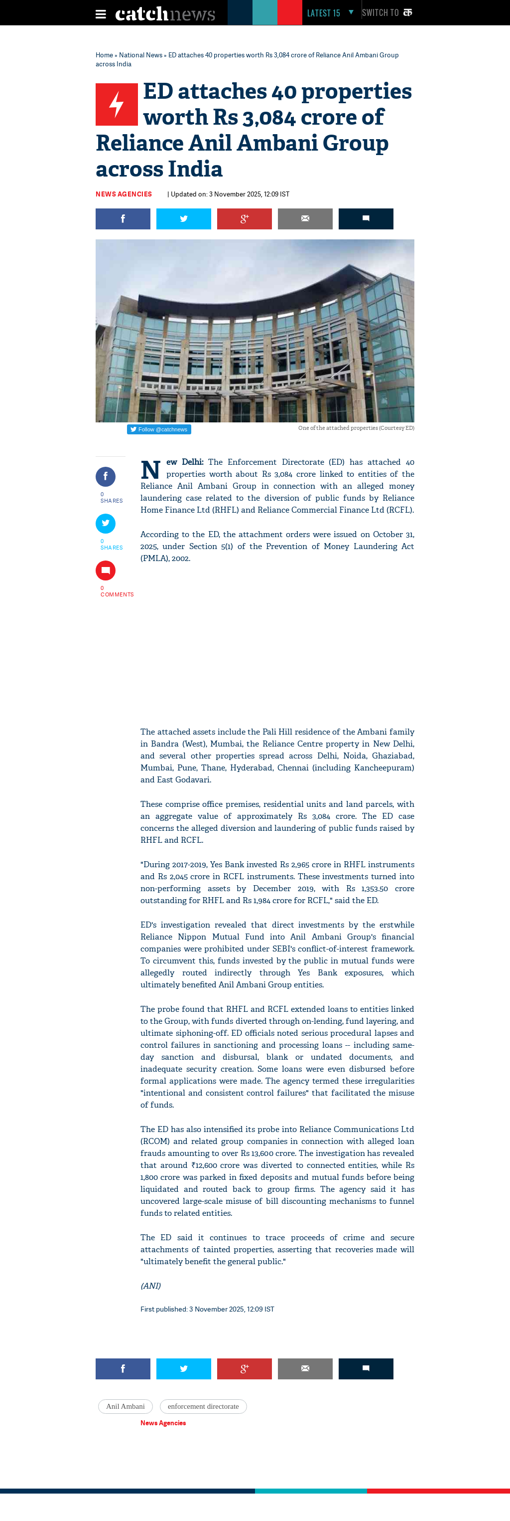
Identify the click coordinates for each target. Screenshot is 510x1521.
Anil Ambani (125, 1406)
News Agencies (124, 194)
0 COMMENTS (112, 590)
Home (104, 54)
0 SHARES (112, 497)
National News (140, 54)
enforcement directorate (203, 1406)
